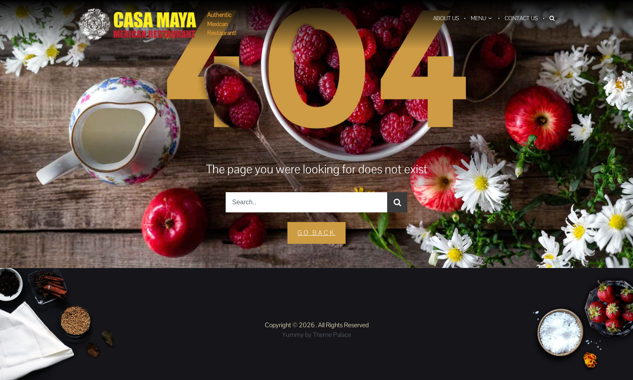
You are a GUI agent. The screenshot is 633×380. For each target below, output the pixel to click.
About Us (446, 18)
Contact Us (521, 18)
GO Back (316, 232)
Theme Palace (332, 334)
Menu (478, 18)
